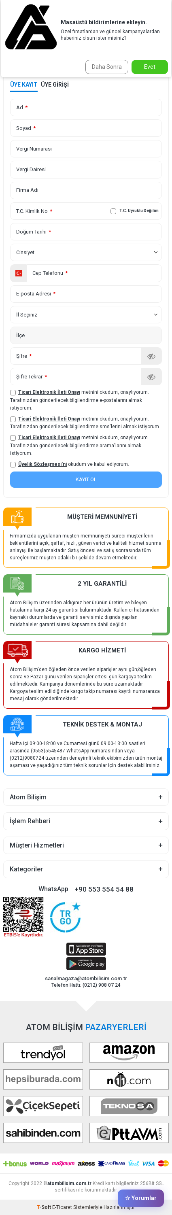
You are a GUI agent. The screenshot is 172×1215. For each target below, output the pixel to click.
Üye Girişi (55, 84)
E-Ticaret (62, 1207)
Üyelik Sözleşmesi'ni (42, 464)
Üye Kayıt (24, 84)
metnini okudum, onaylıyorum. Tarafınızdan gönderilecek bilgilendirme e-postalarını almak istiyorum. (79, 399)
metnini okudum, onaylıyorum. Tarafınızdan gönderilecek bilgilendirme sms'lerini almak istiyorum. (85, 422)
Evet (149, 67)
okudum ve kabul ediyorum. (69, 464)
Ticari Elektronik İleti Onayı (49, 392)
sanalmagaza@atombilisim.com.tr (86, 978)
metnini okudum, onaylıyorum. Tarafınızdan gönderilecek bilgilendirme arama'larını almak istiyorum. (79, 445)
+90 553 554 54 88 (104, 889)
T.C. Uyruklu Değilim (134, 211)
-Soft (44, 1207)
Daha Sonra (107, 67)
